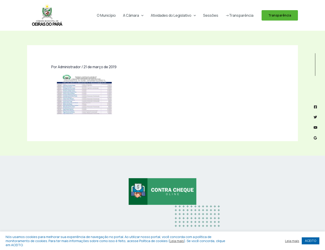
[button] (141, 15)
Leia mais (177, 241)
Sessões (210, 15)
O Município (106, 15)
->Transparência (239, 15)
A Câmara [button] (133, 15)
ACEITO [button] (310, 240)
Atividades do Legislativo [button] (173, 15)
